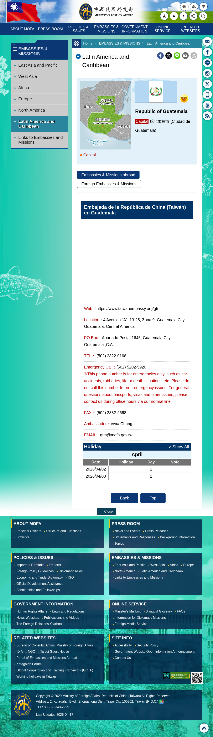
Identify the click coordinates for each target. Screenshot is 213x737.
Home (88, 43)
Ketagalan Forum (29, 664)
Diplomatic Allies (71, 571)
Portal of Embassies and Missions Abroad (46, 658)
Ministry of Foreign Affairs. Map (161, 702)
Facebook (160, 55)
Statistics (23, 537)
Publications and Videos (61, 617)
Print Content (194, 55)
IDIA (19, 651)
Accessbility (123, 645)
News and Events (127, 531)
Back (124, 498)
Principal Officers (28, 531)
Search (203, 16)
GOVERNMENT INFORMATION (135, 29)
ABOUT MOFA (22, 29)
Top (153, 498)
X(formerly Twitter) (207, 83)
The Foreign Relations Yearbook (39, 624)
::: (13, 45)
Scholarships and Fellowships (38, 590)
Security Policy (148, 645)
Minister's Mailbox (207, 41)
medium (174, 16)
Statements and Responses (135, 537)
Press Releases (156, 531)
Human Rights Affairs (31, 611)
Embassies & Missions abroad (108, 175)
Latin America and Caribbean (36, 123)
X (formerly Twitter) (168, 55)
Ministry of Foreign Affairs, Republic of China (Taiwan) (106, 11)
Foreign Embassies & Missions (108, 184)
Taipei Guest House (54, 651)
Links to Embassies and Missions (40, 139)
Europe (25, 99)
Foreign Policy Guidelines (35, 571)
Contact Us (123, 658)
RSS (207, 115)
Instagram (207, 73)
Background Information (177, 537)
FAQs (181, 611)
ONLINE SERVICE (163, 29)
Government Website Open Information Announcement (154, 651)
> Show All (179, 446)
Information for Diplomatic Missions (140, 617)
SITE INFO (122, 638)
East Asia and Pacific (38, 65)
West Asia (27, 76)
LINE (207, 62)
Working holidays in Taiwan (36, 676)
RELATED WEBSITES (190, 29)
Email (185, 55)
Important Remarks (30, 565)
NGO (31, 651)
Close (108, 511)
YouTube (207, 105)
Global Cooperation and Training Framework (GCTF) (54, 670)
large (164, 16)
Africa (23, 87)
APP (207, 94)
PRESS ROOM (50, 29)
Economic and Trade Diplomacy (39, 577)
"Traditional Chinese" (203, 6)
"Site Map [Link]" (194, 6)
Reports (55, 565)
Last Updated (46, 714)
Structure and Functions (63, 531)
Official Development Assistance (39, 583)
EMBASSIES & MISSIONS (107, 29)
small (183, 16)
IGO (71, 577)
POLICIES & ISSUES (79, 29)
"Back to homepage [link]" (184, 6)
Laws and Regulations (68, 611)
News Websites (27, 617)
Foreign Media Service (131, 624)
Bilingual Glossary (159, 611)
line (177, 55)
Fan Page (207, 52)
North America (31, 110)
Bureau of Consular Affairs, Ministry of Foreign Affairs (55, 645)
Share (193, 16)
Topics (119, 543)
